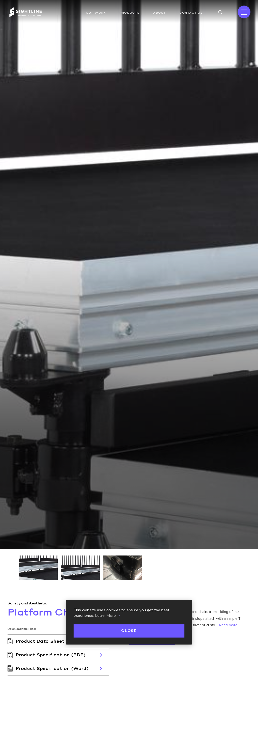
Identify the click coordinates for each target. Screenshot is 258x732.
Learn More (105, 616)
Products (130, 12)
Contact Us (191, 12)
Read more (228, 623)
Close (129, 631)
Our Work (96, 12)
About (159, 12)
